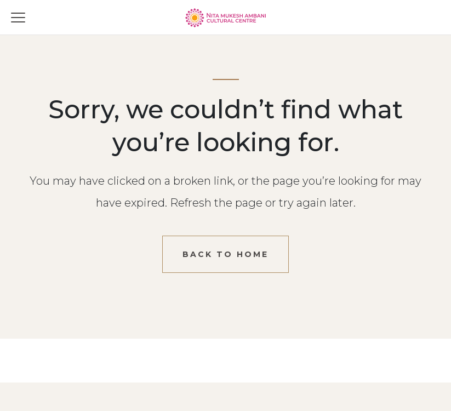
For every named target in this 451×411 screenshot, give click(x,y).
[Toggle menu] (18, 17)
